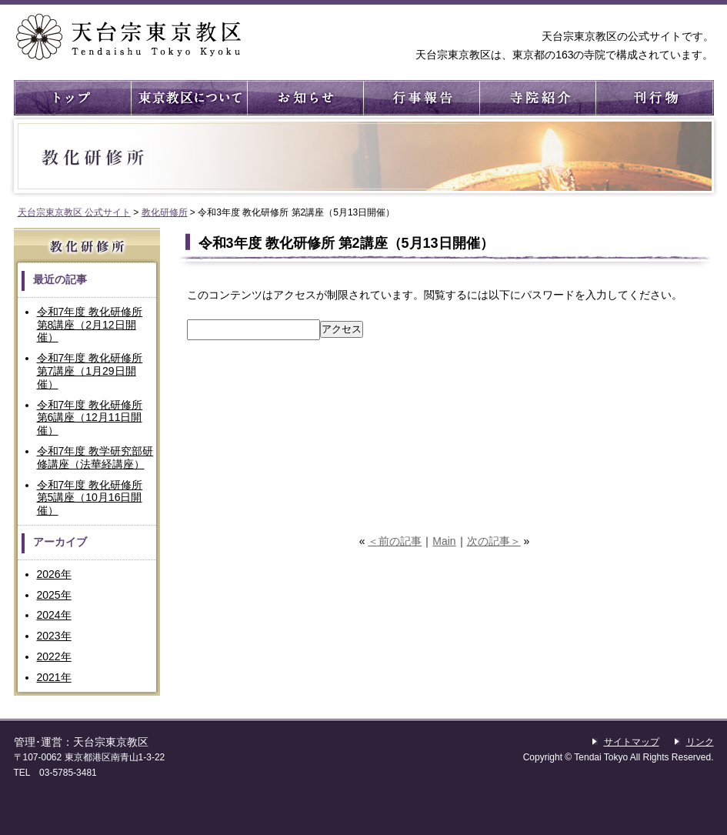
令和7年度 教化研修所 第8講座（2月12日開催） (90, 325)
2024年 (54, 615)
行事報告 (420, 97)
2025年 (54, 595)
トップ (72, 97)
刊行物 (653, 97)
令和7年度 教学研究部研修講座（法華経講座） (95, 457)
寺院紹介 (537, 97)
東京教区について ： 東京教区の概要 (188, 97)
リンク (700, 741)
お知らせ (304, 97)
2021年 (54, 677)
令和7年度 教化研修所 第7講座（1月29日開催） (90, 371)
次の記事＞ (494, 541)
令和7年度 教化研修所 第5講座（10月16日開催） (90, 498)
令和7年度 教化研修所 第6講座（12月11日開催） (90, 418)
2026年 (54, 574)
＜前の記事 (395, 541)
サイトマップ (631, 741)
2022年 (54, 656)
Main (443, 541)
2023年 (54, 636)
